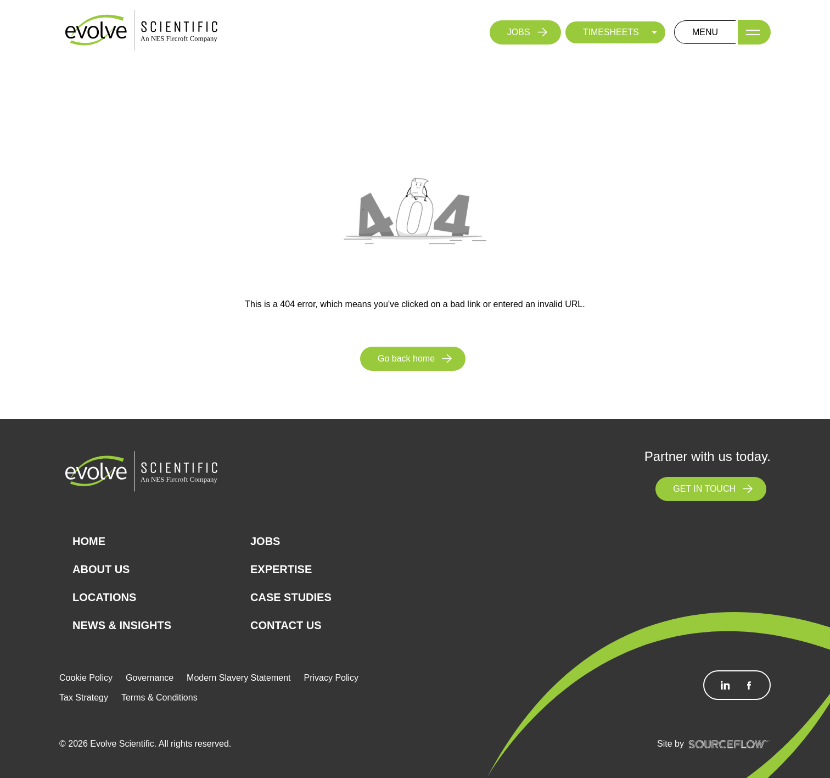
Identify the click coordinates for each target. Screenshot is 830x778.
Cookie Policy (86, 677)
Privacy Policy (331, 677)
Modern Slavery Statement (238, 677)
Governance (149, 677)
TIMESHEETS (611, 32)
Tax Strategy (83, 697)
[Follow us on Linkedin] (725, 685)
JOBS (518, 32)
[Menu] (754, 32)
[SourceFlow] (729, 744)
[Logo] (141, 31)
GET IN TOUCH (704, 488)
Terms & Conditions (159, 697)
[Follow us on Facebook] (749, 685)
